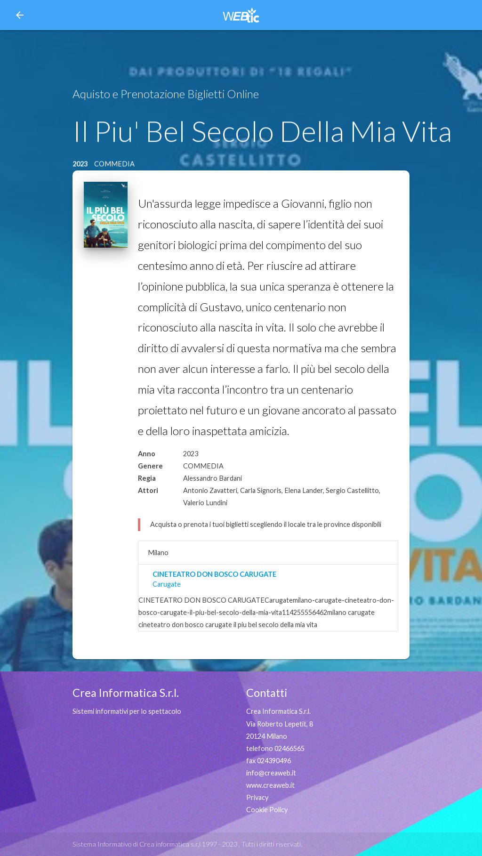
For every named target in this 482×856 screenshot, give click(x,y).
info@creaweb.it (271, 773)
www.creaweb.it (270, 785)
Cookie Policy (267, 810)
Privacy (257, 797)
